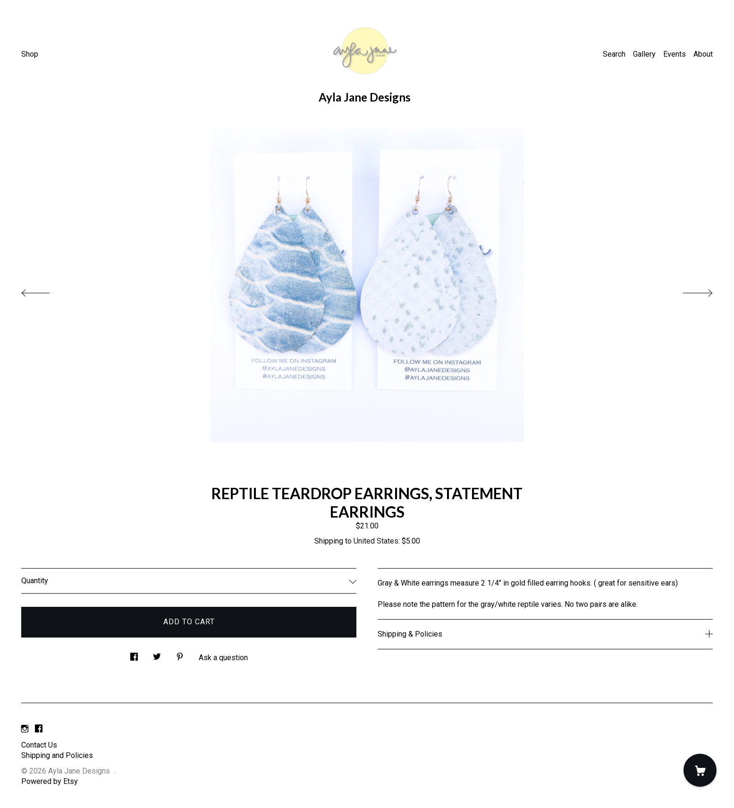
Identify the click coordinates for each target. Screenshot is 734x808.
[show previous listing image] (44, 290)
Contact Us (39, 744)
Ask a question (223, 657)
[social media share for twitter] (157, 654)
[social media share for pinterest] (180, 654)
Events (674, 54)
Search (614, 54)
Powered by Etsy (49, 781)
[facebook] (38, 729)
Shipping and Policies (57, 755)
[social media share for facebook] (134, 654)
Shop (29, 54)
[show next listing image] (689, 290)
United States (376, 540)
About (703, 54)
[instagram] (24, 729)
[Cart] (700, 770)
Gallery (644, 54)
